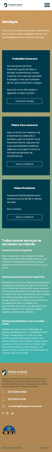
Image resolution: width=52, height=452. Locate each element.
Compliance (44, 447)
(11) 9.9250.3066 (17, 392)
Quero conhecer (25, 164)
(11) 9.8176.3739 (17, 399)
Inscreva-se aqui (25, 101)
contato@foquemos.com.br (25, 406)
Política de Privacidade (12, 447)
